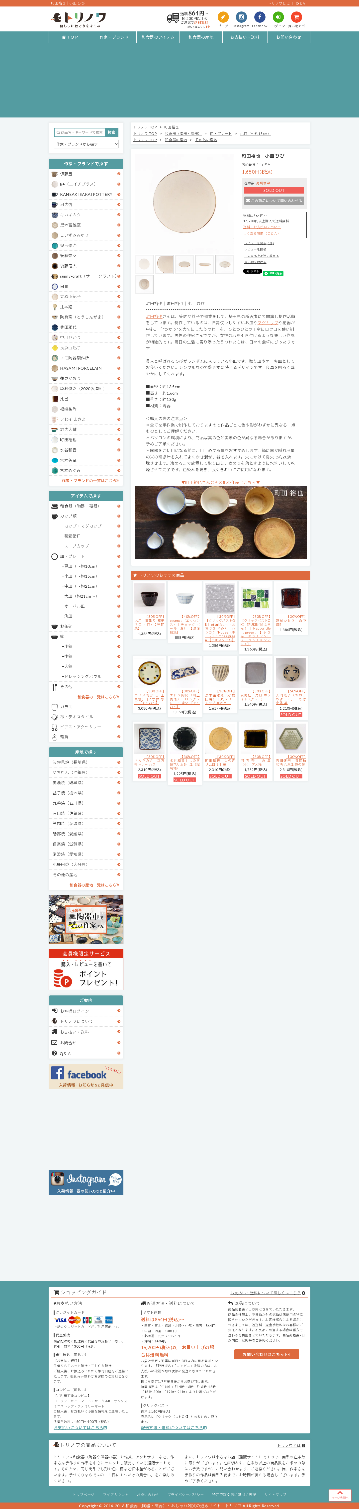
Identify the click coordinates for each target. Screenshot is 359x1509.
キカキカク (70, 214)
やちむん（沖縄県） (71, 772)
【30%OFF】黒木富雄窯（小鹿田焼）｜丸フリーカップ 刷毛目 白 (220, 697)
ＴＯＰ (70, 37)
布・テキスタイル (76, 716)
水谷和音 (68, 449)
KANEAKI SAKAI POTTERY (86, 194)
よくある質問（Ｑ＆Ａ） (262, 233)
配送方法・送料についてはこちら (174, 1427)
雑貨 (64, 736)
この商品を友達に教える (261, 256)
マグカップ (268, 322)
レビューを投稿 (255, 249)
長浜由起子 (70, 347)
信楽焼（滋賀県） (69, 844)
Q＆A (300, 3)
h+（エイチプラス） (79, 184)
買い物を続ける (255, 262)
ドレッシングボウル (83, 676)
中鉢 (68, 656)
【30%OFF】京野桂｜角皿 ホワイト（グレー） (256, 695)
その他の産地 (65, 874)
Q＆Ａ (62, 1053)
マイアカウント (116, 1495)
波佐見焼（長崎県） (71, 762)
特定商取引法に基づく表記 (234, 1495)
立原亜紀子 (70, 296)
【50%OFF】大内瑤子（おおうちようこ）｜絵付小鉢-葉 (291, 697)
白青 (64, 286)
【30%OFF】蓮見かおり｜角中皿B (291, 620)
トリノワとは (279, 3)
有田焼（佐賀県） (69, 813)
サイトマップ (275, 1495)
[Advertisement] (179, 82)
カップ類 (68, 516)
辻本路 (66, 306)
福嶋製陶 (68, 409)
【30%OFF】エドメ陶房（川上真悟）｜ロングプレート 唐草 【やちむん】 (185, 699)
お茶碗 (66, 626)
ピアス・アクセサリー (80, 726)
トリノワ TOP (145, 127)
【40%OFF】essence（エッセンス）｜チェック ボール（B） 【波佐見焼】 (185, 624)
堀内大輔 (68, 429)
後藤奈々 (68, 255)
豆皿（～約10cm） (82, 566)
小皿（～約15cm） (82, 576)
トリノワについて (76, 1021)
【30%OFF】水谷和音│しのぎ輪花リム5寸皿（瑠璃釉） (185, 762)
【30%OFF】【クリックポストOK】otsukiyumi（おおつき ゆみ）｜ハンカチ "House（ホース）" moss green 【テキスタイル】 (220, 628)
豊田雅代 (68, 327)
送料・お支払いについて (262, 227)
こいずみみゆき (74, 235)
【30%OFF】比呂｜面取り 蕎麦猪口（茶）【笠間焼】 (149, 622)
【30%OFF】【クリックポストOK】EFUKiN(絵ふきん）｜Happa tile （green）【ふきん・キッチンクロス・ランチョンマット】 (256, 630)
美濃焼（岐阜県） (69, 782)
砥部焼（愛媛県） (69, 833)
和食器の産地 (200, 37)
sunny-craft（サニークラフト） (89, 276)
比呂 (64, 398)
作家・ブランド (114, 37)
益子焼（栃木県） (69, 792)
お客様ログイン (70, 1010)
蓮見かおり (70, 378)
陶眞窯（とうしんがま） (83, 317)
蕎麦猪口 (72, 536)
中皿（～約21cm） (82, 586)
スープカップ (76, 545)
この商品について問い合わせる (274, 201)
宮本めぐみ (70, 470)
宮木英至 (68, 460)
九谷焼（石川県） (69, 803)
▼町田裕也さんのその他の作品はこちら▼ (220, 482)
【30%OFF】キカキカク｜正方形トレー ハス (149, 760)
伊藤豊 (66, 173)
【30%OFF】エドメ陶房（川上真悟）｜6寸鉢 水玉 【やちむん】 (149, 697)
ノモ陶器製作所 (74, 357)
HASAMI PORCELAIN (81, 368)
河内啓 (66, 204)
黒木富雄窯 (70, 224)
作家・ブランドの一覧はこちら (90, 480)
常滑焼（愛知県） (69, 854)
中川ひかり (70, 337)
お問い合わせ (288, 37)
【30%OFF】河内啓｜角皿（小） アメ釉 (256, 760)
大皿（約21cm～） (82, 596)
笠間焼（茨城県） (69, 823)
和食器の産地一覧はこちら (94, 884)
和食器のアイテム (158, 37)
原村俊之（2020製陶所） (83, 388)
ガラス (66, 706)
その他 (66, 686)
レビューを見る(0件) (259, 243)
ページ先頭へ (340, 1494)
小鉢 (68, 646)
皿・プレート (72, 556)
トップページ (83, 1495)
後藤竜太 (68, 265)
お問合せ (64, 1042)
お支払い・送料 (245, 37)
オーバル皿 (74, 606)
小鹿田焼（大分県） (71, 864)
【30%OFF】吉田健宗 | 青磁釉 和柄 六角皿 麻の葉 (291, 760)
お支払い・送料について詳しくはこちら (265, 1293)
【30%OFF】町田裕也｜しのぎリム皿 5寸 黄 (220, 760)
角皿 (68, 616)
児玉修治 (68, 245)
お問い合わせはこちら (266, 1354)
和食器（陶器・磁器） (81, 506)
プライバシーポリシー (185, 1495)
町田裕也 (68, 439)
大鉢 (68, 666)
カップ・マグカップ (83, 526)
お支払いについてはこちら (80, 1427)
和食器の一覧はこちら (98, 696)
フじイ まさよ (73, 419)
